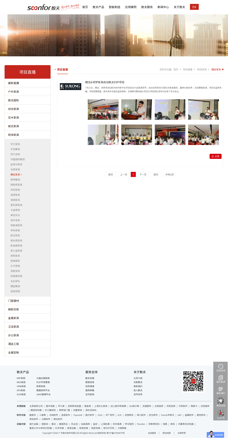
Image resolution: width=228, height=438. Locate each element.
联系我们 (138, 386)
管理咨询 (89, 382)
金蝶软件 (189, 415)
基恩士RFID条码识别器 (40, 428)
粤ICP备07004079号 (115, 432)
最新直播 (13, 83)
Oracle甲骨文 (167, 415)
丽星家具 (16, 271)
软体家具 (13, 135)
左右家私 (16, 281)
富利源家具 (17, 205)
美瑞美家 (16, 260)
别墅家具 (77, 410)
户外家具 (13, 91)
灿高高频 (85, 423)
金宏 (95, 423)
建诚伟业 (63, 423)
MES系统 (21, 382)
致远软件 (58, 419)
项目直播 (187, 69)
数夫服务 (147, 7)
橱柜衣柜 (13, 309)
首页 (85, 7)
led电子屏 (134, 406)
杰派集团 (16, 149)
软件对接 (21, 415)
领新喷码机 (154, 423)
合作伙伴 (138, 394)
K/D (119, 415)
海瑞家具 (16, 199)
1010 (99, 415)
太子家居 (16, 265)
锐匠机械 (95, 428)
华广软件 (110, 415)
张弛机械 (83, 428)
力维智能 (122, 428)
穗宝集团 (16, 286)
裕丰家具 (16, 220)
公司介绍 (138, 378)
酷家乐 (32, 415)
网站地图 (167, 432)
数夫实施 (89, 378)
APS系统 (21, 390)
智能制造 (114, 7)
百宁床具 (16, 154)
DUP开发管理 (43, 382)
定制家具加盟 (74, 406)
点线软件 (53, 415)
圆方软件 (89, 415)
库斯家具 (16, 255)
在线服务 (152, 432)
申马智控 (129, 423)
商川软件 (141, 415)
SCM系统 (21, 394)
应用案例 (130, 7)
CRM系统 (21, 386)
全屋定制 (13, 352)
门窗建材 (13, 301)
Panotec (141, 423)
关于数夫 (179, 7)
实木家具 (13, 117)
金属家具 (13, 318)
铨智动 (44, 423)
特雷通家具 (17, 225)
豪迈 (53, 423)
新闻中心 (163, 7)
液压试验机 (90, 410)
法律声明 (182, 432)
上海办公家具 (100, 406)
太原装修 (158, 406)
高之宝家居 (17, 250)
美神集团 (16, 179)
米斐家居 (16, 169)
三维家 (42, 415)
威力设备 (33, 423)
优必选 (74, 423)
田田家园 (16, 291)
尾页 (156, 174)
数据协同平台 (43, 390)
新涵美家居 (17, 245)
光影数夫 (138, 382)
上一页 (123, 174)
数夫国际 (13, 100)
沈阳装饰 (205, 406)
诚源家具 (16, 194)
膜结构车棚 (35, 410)
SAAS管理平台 (44, 394)
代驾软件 (183, 406)
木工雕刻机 (50, 410)
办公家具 (13, 335)
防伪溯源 (89, 386)
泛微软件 (45, 419)
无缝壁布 (146, 406)
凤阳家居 (16, 189)
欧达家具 (16, 235)
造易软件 (65, 415)
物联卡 (194, 406)
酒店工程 (13, 344)
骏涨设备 (71, 428)
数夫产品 (98, 7)
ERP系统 (21, 378)
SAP (179, 415)
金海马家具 (17, 164)
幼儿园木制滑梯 (118, 406)
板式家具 (13, 126)
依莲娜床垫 (17, 276)
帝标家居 (16, 230)
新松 (172, 423)
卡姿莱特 (16, 210)
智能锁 (87, 406)
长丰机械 (59, 428)
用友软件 (33, 419)
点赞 (217, 156)
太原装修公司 (36, 406)
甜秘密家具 (17, 184)
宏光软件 (153, 415)
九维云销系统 (43, 378)
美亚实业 (16, 215)
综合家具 (13, 109)
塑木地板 (50, 406)
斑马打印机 (108, 428)
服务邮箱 (89, 390)
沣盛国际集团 (18, 159)
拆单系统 (41, 386)
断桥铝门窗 (64, 410)
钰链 (165, 423)
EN (194, 7)
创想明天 (129, 415)
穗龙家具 (16, 174)
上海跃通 (105, 423)
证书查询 (89, 394)
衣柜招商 (171, 406)
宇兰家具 (16, 144)
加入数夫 (138, 390)
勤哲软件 (201, 415)
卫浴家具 (13, 326)
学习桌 (61, 406)
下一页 (142, 174)
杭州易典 (117, 423)
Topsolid (77, 415)
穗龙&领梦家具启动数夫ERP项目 (105, 82)
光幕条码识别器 (185, 423)
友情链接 (21, 406)
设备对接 (21, 423)
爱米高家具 (17, 240)
